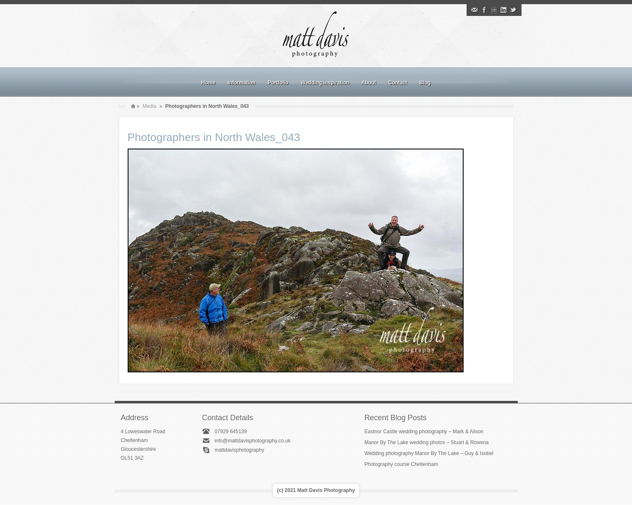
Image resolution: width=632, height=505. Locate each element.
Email (474, 10)
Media (150, 106)
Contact (397, 83)
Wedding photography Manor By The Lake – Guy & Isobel (429, 453)
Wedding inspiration (325, 83)
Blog (425, 83)
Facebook (484, 10)
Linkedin (503, 10)
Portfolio (278, 83)
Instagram (494, 10)
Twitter (513, 10)
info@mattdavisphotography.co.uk (253, 441)
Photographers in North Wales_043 (214, 137)
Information (241, 83)
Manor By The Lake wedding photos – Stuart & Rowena (427, 442)
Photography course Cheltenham (401, 464)
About (369, 83)
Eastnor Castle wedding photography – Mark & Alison (424, 431)
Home (208, 83)
